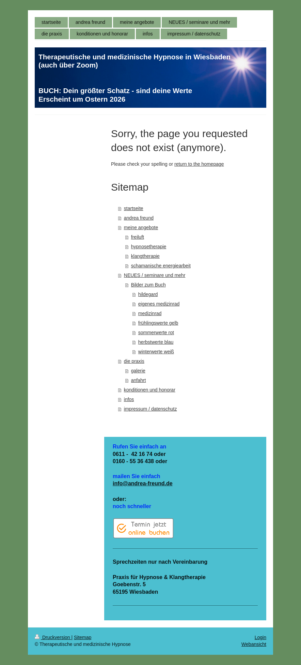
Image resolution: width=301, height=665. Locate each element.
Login (260, 637)
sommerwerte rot (156, 332)
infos (129, 399)
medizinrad (149, 313)
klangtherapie (145, 256)
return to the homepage (199, 164)
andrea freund (139, 218)
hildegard (148, 294)
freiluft (137, 237)
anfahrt (138, 380)
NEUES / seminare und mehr (155, 275)
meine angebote (141, 227)
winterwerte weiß (156, 351)
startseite (133, 208)
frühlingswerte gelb (158, 323)
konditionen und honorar (149, 390)
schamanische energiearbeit (161, 265)
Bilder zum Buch (148, 284)
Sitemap (82, 637)
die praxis (134, 361)
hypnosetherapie (149, 246)
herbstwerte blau (156, 342)
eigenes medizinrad (158, 304)
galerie (138, 370)
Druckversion (53, 637)
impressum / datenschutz (150, 409)
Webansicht (253, 644)
